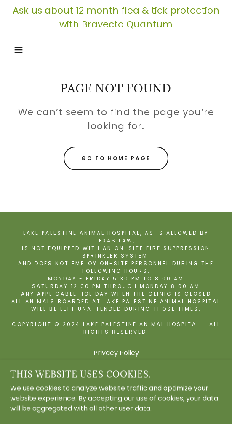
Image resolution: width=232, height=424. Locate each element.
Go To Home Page (116, 158)
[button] (16, 49)
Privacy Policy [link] (116, 353)
